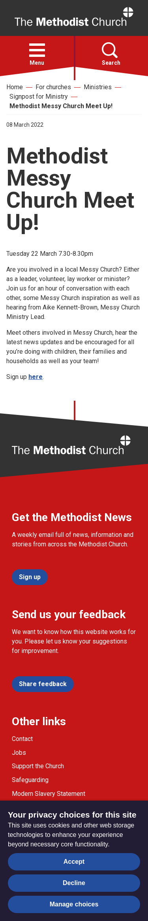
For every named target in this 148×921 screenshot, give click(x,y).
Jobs (19, 752)
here (35, 377)
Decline (74, 883)
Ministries (98, 87)
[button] (37, 50)
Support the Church (38, 766)
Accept (74, 861)
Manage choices (74, 904)
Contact (22, 739)
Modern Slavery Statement (48, 793)
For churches (53, 87)
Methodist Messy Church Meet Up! (60, 106)
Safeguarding (30, 780)
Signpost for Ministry (38, 96)
